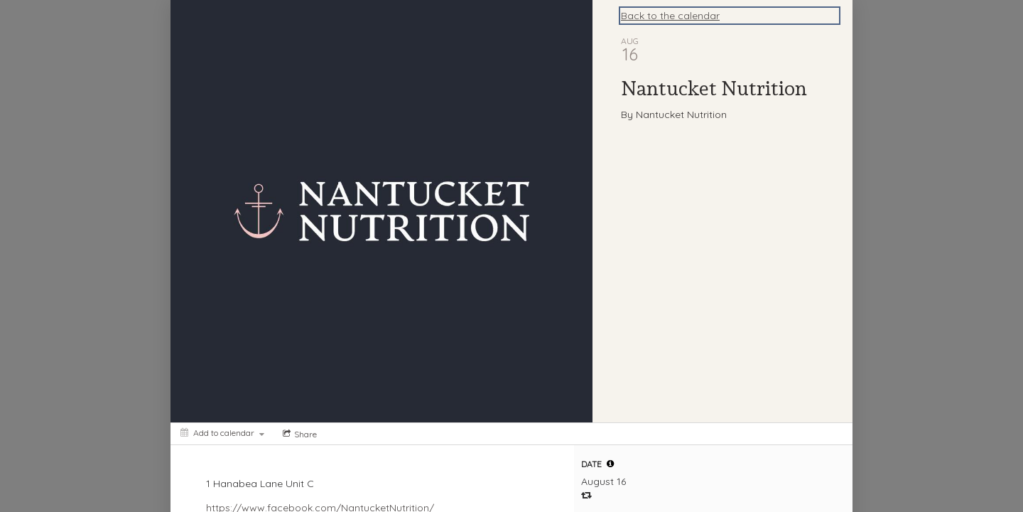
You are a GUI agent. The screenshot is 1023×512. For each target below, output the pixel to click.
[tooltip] (610, 463)
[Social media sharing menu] (298, 433)
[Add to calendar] (222, 432)
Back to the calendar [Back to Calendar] (670, 15)
